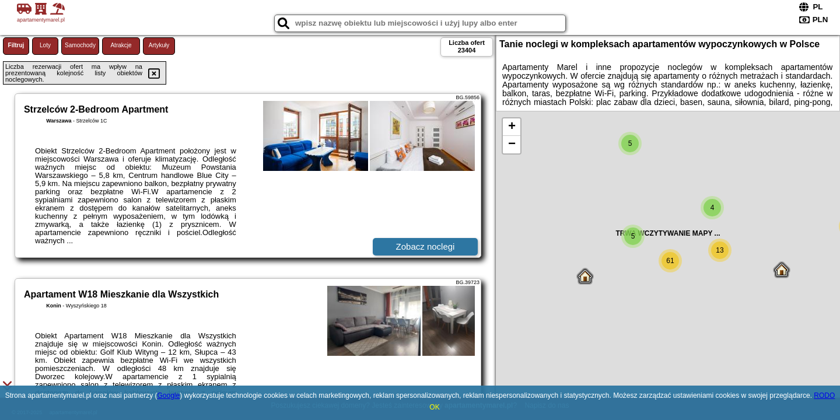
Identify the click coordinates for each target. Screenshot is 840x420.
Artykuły (159, 45)
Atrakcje (120, 45)
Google (168, 395)
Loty (45, 45)
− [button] (512, 144)
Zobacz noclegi (425, 246)
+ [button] (512, 127)
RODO (824, 395)
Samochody (80, 45)
